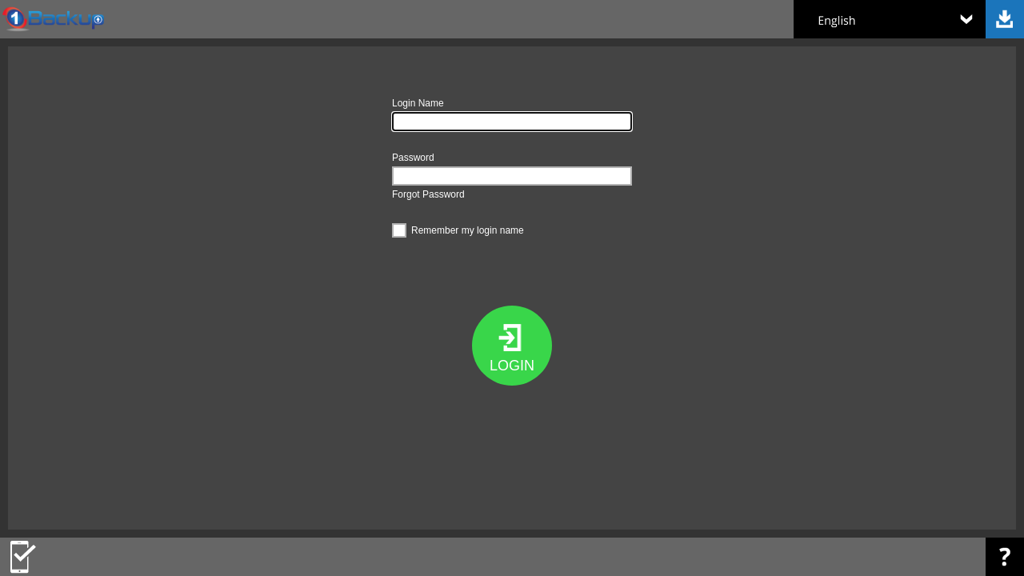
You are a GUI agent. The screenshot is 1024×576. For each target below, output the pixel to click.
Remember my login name (458, 228)
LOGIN (512, 366)
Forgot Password (428, 194)
